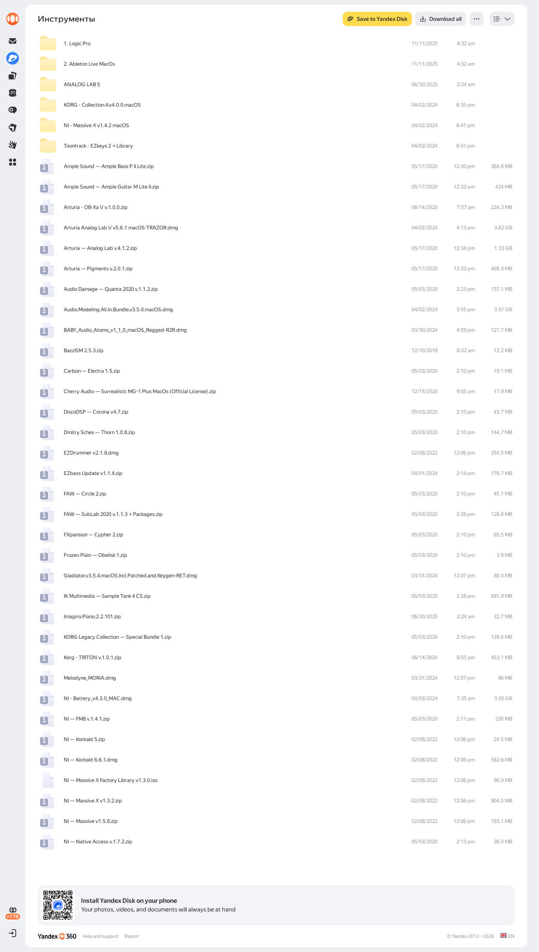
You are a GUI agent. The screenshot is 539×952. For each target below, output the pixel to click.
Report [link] (132, 936)
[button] (12, 162)
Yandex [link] (459, 936)
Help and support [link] (100, 936)
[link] (12, 19)
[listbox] (502, 19)
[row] (276, 43)
